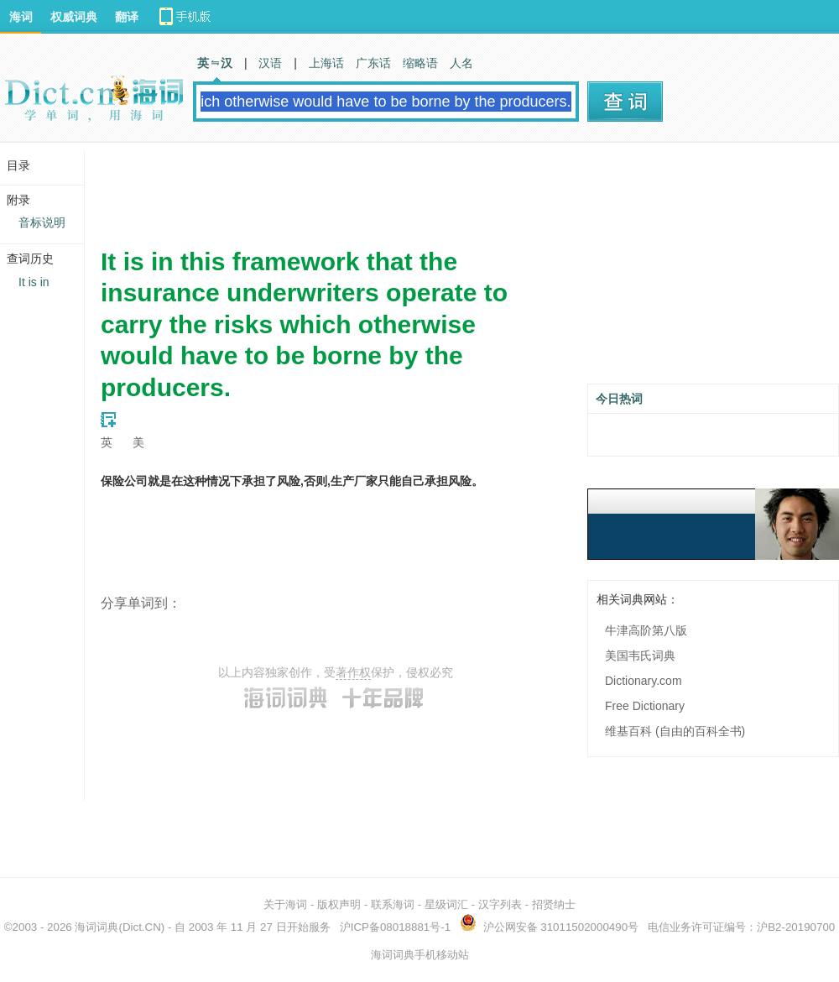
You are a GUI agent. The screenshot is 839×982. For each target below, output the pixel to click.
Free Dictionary (645, 706)
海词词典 (96, 927)
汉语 (270, 63)
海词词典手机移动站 (420, 954)
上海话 (326, 63)
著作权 (353, 672)
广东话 (373, 63)
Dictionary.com (643, 680)
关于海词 (285, 904)
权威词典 (73, 17)
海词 (21, 17)
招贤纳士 (554, 904)
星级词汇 (446, 904)
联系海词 (392, 904)
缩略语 (420, 63)
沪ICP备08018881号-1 (395, 927)
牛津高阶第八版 (646, 630)
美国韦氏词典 (640, 655)
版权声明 (339, 904)
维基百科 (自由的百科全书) (675, 731)
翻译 (126, 17)
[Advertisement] (406, 189)
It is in (34, 282)
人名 (461, 63)
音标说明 (41, 222)
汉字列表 (500, 904)
